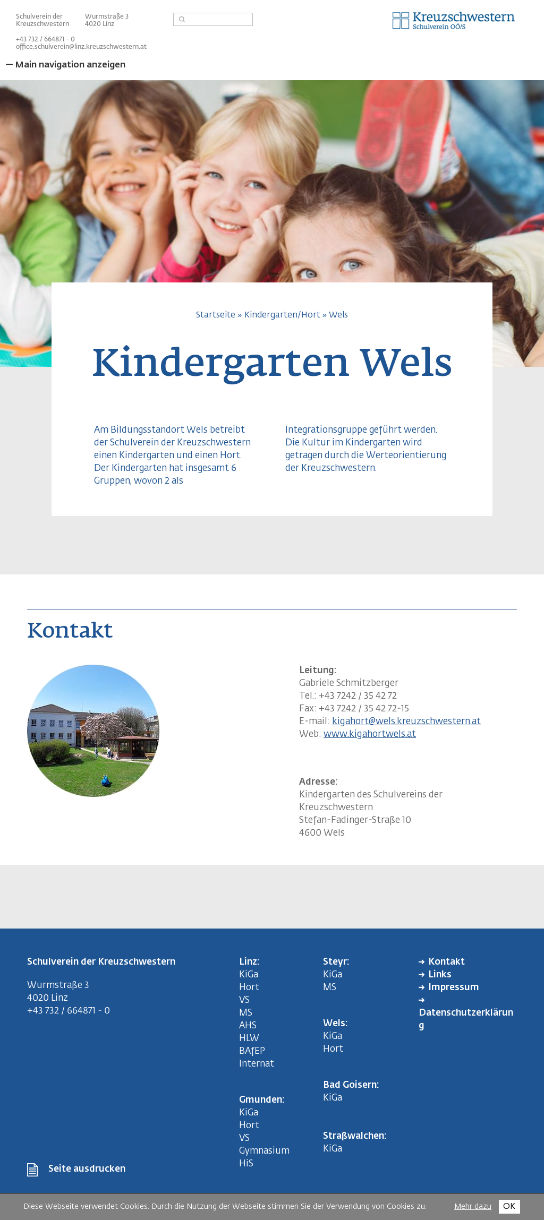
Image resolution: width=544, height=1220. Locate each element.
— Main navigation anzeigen (65, 65)
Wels (338, 315)
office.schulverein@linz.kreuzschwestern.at (81, 47)
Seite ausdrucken (86, 1169)
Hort (249, 987)
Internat (256, 1064)
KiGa (248, 975)
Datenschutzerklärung (466, 1019)
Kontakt (446, 962)
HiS (246, 1164)
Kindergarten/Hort (282, 315)
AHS (248, 1025)
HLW (249, 1038)
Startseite (215, 315)
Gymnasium (264, 1151)
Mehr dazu (472, 1206)
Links (440, 975)
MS (248, 1013)
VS (244, 1000)
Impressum (453, 987)
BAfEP (252, 1051)
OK (509, 1206)
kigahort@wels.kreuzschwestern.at (406, 721)
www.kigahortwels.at (370, 734)
